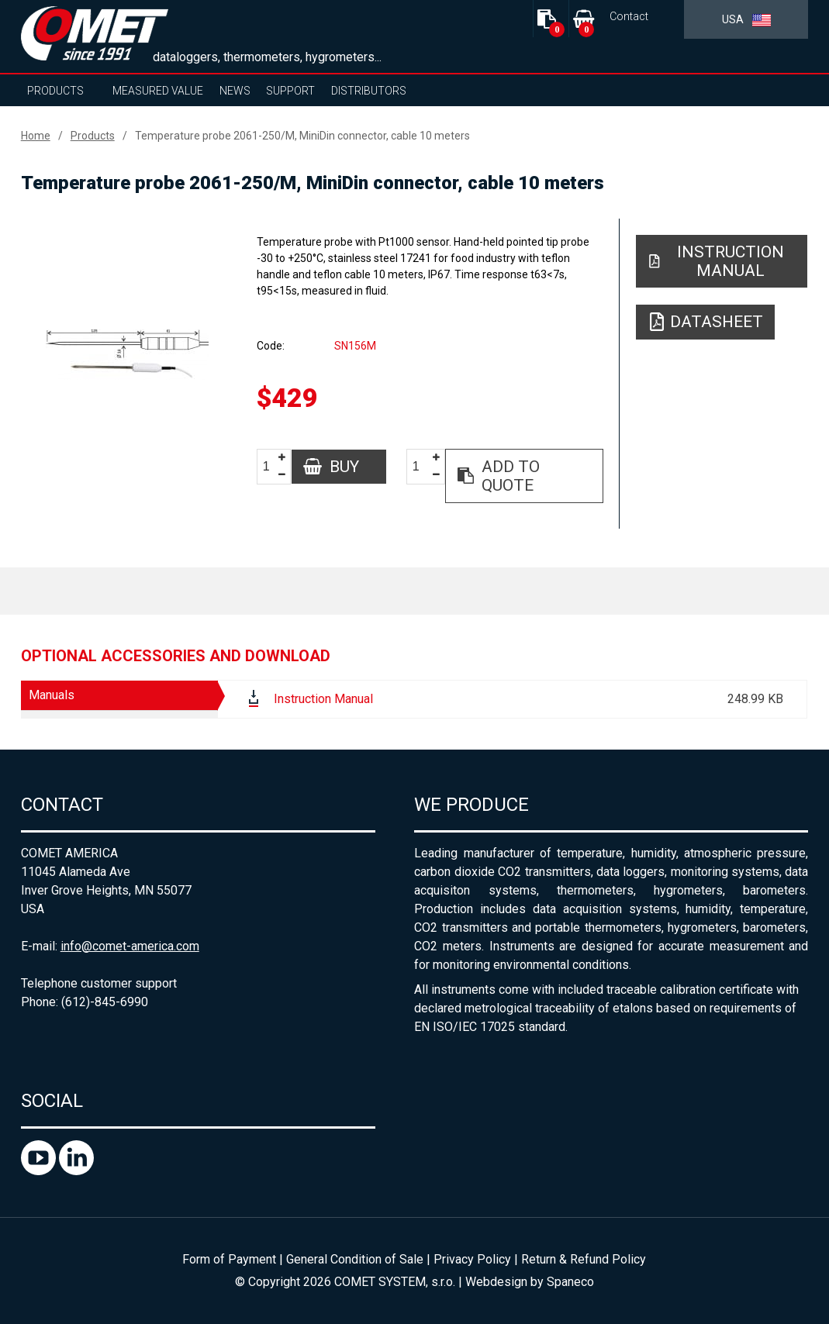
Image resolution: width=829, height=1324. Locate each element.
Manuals (51, 695)
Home (35, 135)
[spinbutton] (272, 467)
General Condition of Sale (354, 1259)
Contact (629, 16)
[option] (127, 354)
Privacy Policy (472, 1259)
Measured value (157, 90)
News (234, 90)
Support (290, 90)
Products (55, 90)
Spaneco (570, 1281)
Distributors (368, 90)
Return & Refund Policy (583, 1259)
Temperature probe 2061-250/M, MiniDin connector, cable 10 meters (302, 135)
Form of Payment (229, 1259)
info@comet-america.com (129, 946)
